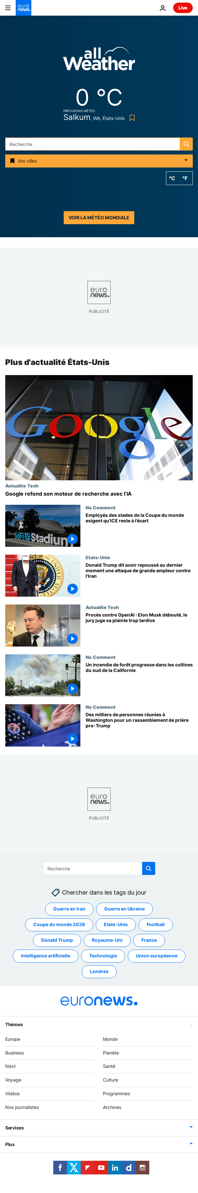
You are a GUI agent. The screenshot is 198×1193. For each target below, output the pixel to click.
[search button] (186, 144)
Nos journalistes (22, 1107)
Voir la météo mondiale (99, 217)
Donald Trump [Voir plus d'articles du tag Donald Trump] (57, 940)
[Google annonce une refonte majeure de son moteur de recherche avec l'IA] (99, 494)
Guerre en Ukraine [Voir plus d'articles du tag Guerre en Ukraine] (124, 908)
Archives (112, 1107)
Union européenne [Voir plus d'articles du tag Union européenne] (156, 955)
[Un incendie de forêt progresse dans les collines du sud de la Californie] (139, 679)
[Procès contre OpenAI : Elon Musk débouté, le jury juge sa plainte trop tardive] (139, 629)
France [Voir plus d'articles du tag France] (149, 940)
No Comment (101, 507)
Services (14, 1127)
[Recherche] (99, 144)
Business (14, 1052)
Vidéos (12, 1093)
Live (183, 7)
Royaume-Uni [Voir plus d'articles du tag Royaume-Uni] (107, 940)
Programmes (116, 1093)
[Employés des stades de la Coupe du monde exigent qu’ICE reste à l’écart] (139, 530)
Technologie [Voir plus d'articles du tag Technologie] (103, 955)
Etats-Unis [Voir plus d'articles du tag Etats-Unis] (116, 924)
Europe (12, 1039)
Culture (110, 1080)
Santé (109, 1066)
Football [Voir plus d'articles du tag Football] (156, 924)
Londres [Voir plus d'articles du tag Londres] (99, 971)
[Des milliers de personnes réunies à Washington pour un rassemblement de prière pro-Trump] (139, 729)
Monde (110, 1039)
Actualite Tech (22, 485)
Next (10, 1066)
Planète (111, 1052)
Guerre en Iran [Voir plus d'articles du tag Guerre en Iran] (69, 908)
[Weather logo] (99, 60)
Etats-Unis (98, 557)
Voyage (13, 1080)
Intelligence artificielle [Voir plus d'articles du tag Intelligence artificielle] (45, 955)
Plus (10, 1144)
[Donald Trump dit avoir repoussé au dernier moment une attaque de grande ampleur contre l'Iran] (139, 579)
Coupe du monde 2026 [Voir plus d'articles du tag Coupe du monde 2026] (59, 924)
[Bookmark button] (131, 118)
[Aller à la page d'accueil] (23, 8)
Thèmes (14, 1024)
